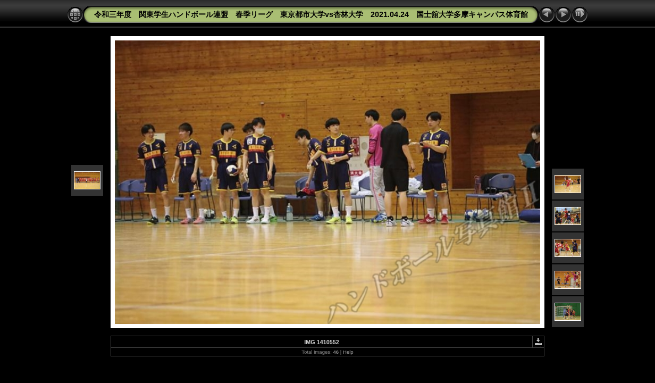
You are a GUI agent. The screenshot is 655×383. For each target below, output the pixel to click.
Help (348, 352)
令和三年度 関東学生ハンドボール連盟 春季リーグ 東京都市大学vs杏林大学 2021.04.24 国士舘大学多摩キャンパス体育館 (311, 14)
